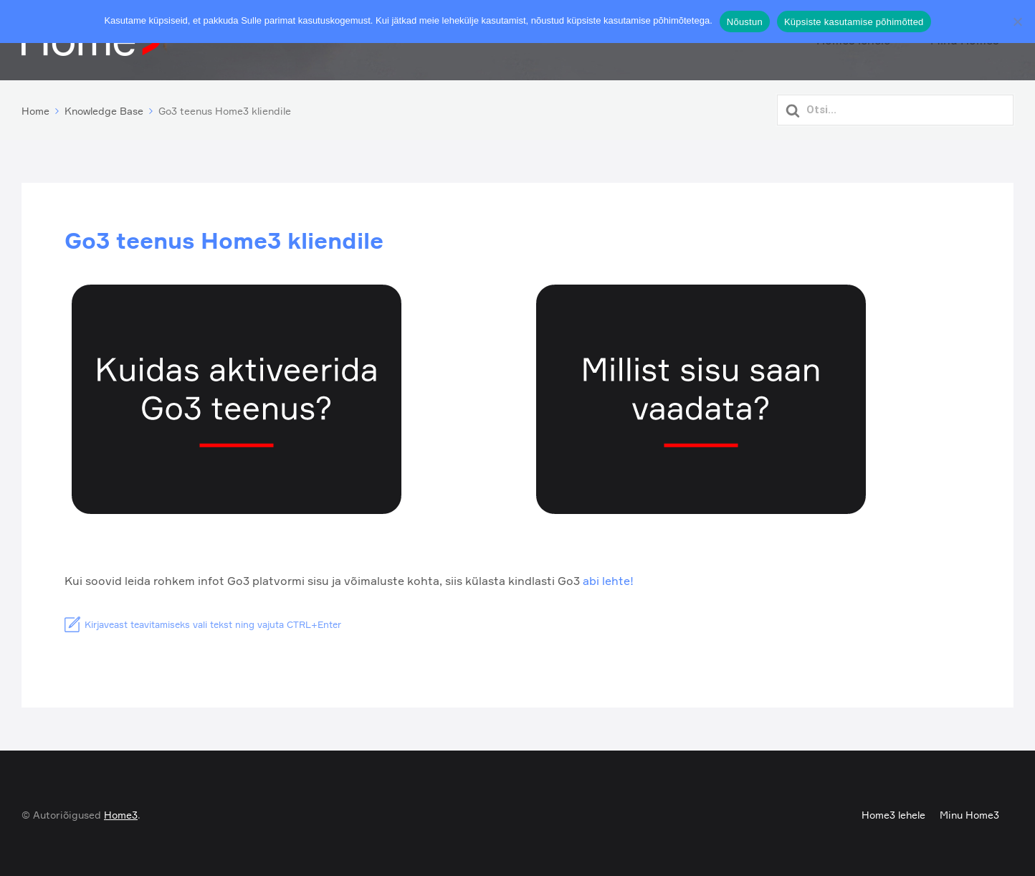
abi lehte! (608, 578)
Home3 (121, 811)
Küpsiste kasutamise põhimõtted (854, 21)
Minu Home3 (969, 811)
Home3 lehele (893, 811)
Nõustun (745, 21)
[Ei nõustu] (1017, 21)
